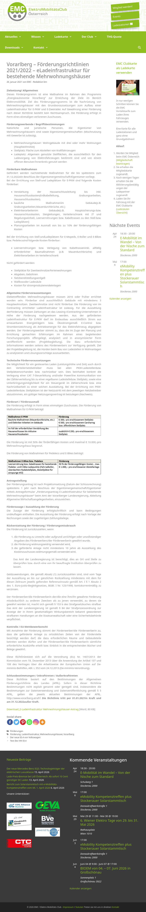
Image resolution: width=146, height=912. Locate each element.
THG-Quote (114, 36)
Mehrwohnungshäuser (51, 734)
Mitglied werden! (123, 7)
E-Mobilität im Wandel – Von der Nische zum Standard (132, 244)
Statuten (79, 907)
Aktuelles (15, 36)
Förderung (15, 734)
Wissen (40, 36)
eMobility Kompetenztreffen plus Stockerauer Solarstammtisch (132, 276)
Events (117, 16)
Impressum (68, 907)
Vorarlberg (69, 734)
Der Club (92, 36)
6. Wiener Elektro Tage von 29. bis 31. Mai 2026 (109, 822)
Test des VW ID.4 (18, 740)
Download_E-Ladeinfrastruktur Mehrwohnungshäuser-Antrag (43, 709)
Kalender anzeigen (120, 298)
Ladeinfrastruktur (30, 734)
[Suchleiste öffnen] (139, 47)
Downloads (16, 47)
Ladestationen (123, 24)
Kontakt (43, 47)
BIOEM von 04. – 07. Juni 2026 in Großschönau (105, 870)
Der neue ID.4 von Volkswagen (25, 737)
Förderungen (16, 731)
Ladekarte (65, 36)
